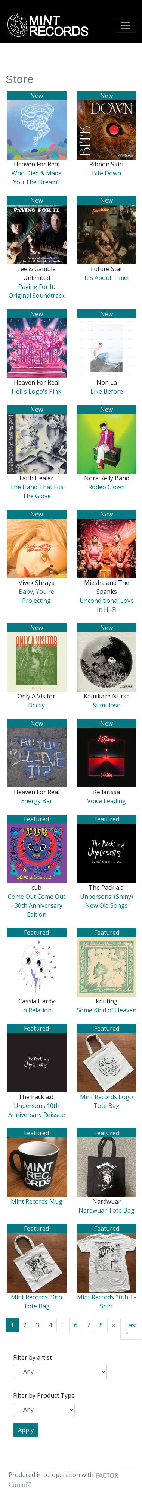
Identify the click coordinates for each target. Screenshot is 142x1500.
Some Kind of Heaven (106, 1010)
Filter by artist (32, 1357)
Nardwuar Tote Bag (106, 1210)
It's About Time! (106, 278)
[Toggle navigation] (125, 25)
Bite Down (106, 173)
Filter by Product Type (44, 1395)
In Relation (36, 1010)
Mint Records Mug (36, 1201)
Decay (36, 705)
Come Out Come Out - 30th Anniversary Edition (36, 905)
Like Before (106, 391)
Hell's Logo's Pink (36, 391)
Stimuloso (107, 705)
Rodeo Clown (106, 487)
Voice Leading (106, 801)
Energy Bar (36, 801)
